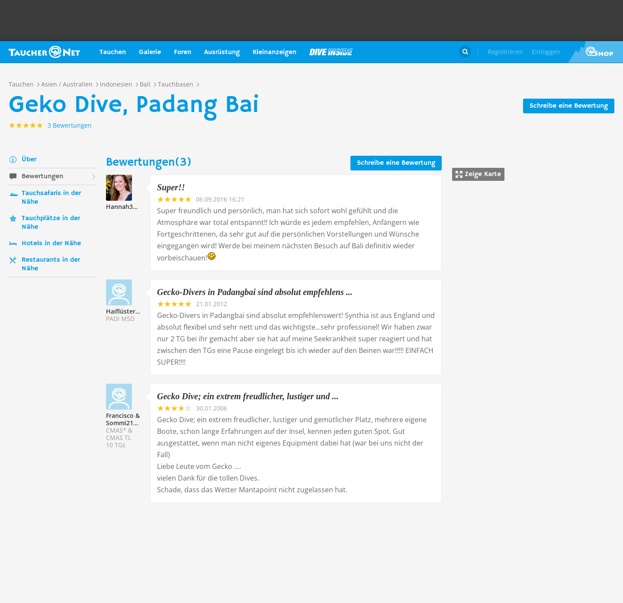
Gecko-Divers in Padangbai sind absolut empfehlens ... (255, 292)
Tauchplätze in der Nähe (51, 222)
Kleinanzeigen (274, 52)
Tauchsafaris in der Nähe (51, 197)
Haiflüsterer (123, 311)
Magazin (331, 52)
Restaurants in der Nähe (51, 264)
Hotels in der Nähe (51, 243)
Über (29, 159)
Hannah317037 (128, 206)
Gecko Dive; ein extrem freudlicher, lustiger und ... (247, 396)
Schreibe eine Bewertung (569, 106)
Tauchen (113, 52)
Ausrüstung (222, 52)
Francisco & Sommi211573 (126, 419)
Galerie (150, 52)
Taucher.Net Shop (595, 52)
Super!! (171, 187)
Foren (182, 52)
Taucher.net (44, 52)
